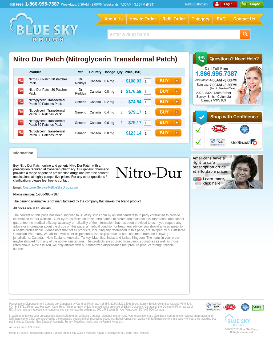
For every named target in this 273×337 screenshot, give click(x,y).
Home (13, 332)
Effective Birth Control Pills (122, 332)
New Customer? (196, 4)
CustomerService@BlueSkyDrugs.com (50, 187)
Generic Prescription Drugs (34, 332)
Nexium (90, 332)
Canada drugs (61, 332)
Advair (100, 332)
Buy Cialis (77, 332)
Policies (144, 332)
